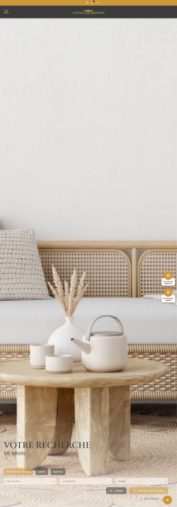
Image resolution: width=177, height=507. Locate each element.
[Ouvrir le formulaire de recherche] (116, 495)
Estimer (58, 476)
